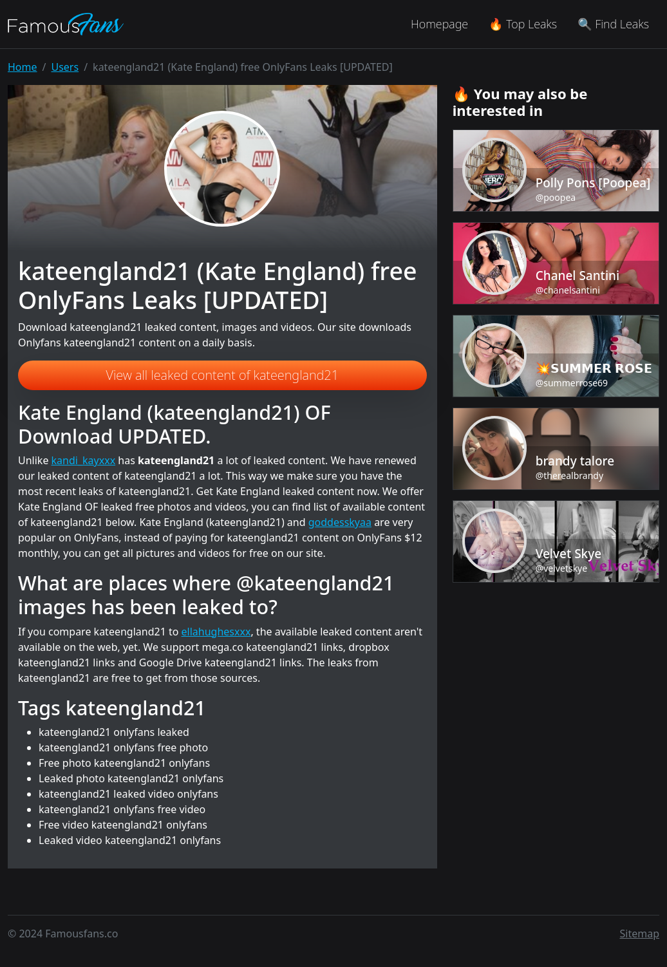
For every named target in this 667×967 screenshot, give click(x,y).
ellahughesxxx (216, 631)
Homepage (439, 24)
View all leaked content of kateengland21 (222, 375)
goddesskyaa (339, 522)
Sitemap (640, 933)
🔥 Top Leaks (523, 24)
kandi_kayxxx (84, 460)
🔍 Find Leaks (613, 24)
